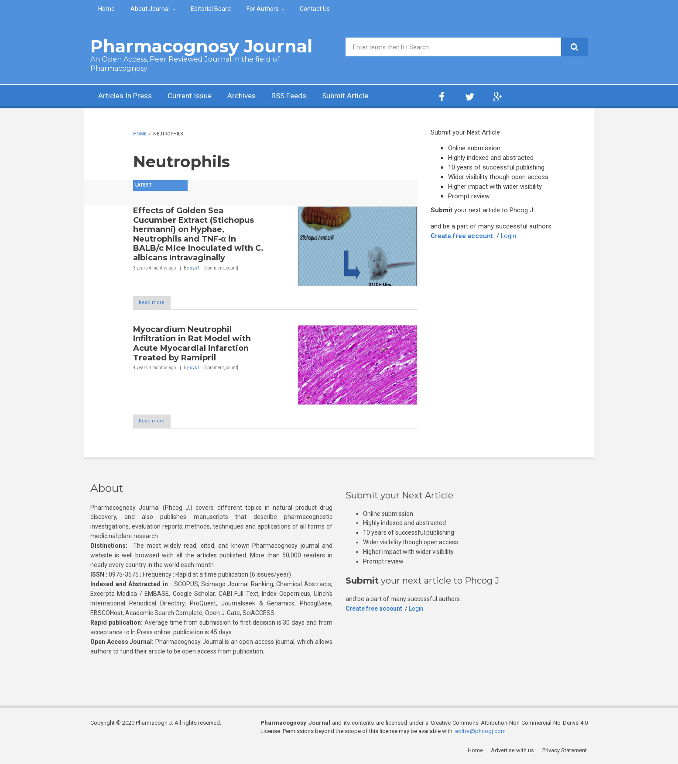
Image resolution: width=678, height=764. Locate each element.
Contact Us (315, 8)
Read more (156, 302)
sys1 (195, 268)
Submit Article (358, 96)
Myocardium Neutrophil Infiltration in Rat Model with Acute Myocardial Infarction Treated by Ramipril (192, 344)
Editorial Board (211, 8)
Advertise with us (513, 751)
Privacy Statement (565, 751)
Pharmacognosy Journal (201, 46)
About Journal (150, 8)
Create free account (462, 236)
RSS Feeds (299, 96)
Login (509, 236)
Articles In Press (126, 96)
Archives (249, 96)
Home (106, 8)
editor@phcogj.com (480, 731)
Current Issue (195, 96)
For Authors (263, 8)
